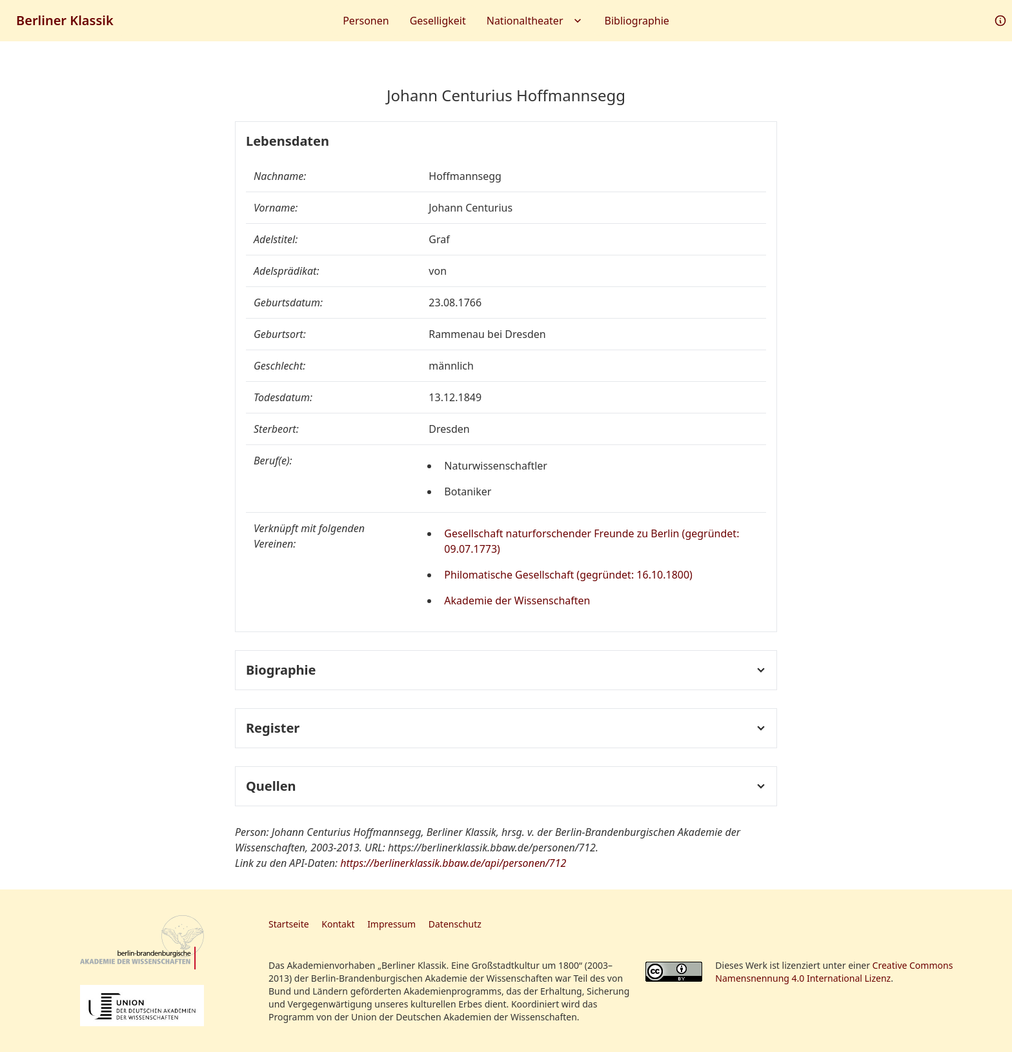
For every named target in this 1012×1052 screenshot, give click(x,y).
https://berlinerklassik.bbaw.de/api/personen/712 (453, 863)
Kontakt (337, 924)
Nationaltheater (535, 21)
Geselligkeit (438, 21)
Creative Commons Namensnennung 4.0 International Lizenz (834, 971)
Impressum (391, 924)
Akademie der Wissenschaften (517, 600)
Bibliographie (637, 21)
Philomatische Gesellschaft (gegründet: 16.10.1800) (568, 575)
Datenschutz (455, 924)
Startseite (288, 924)
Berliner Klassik (65, 20)
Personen (366, 21)
